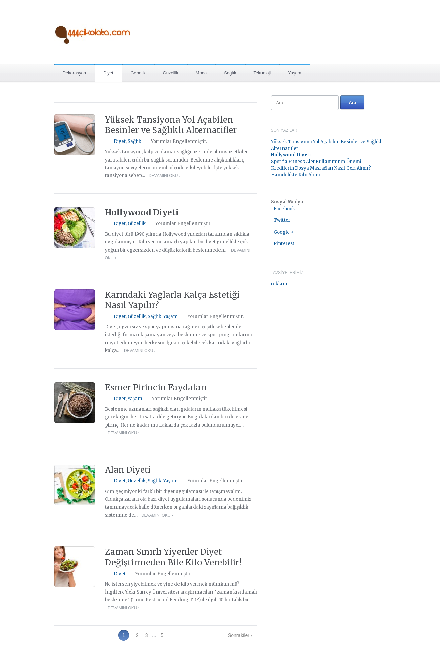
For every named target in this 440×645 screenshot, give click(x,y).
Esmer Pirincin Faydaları (156, 387)
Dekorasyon (74, 73)
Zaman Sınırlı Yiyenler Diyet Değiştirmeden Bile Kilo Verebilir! (173, 556)
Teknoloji (262, 73)
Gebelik (138, 73)
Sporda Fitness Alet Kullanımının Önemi (316, 162)
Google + (284, 232)
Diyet (108, 73)
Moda (201, 73)
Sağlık (230, 73)
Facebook (284, 209)
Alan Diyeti (128, 470)
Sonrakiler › (240, 635)
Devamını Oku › (165, 175)
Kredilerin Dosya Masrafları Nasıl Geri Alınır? (321, 168)
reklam (279, 284)
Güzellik (171, 73)
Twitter (282, 220)
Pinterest (284, 243)
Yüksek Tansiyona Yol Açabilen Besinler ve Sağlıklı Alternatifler (171, 124)
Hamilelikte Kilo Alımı (295, 175)
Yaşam (294, 73)
